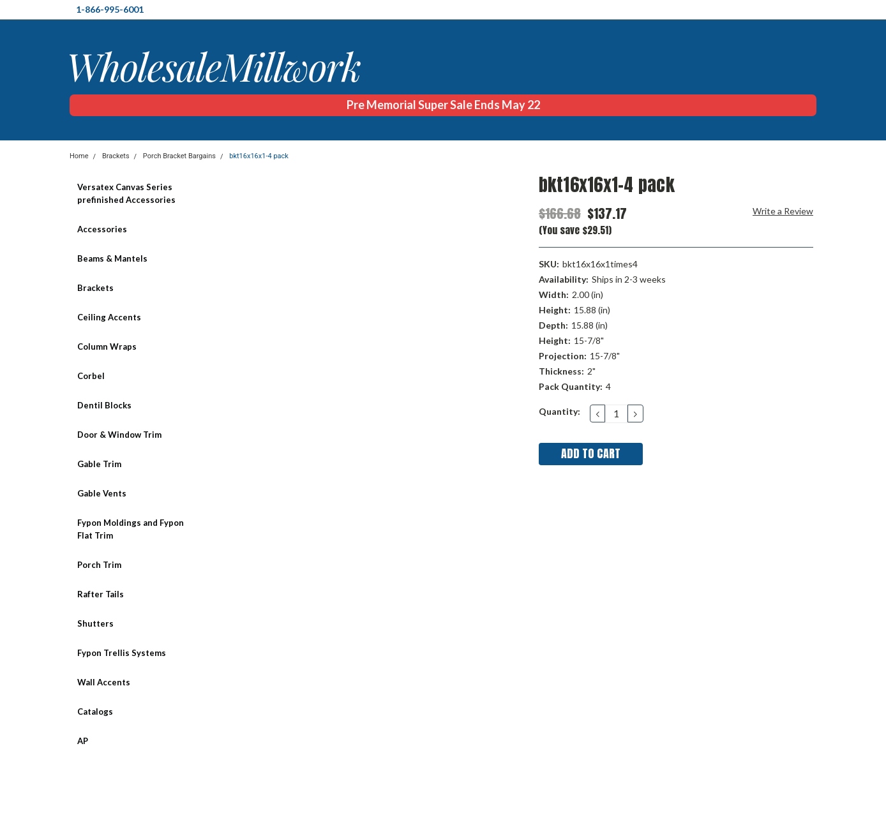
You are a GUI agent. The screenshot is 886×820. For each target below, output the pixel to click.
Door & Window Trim (119, 434)
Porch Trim (99, 565)
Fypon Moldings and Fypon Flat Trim (130, 529)
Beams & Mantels (112, 258)
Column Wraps (107, 346)
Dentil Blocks (104, 405)
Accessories (102, 229)
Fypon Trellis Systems (121, 653)
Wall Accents (103, 682)
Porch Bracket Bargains (179, 156)
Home (79, 156)
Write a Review (783, 210)
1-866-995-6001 (110, 9)
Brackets (116, 156)
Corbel (91, 376)
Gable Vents (101, 493)
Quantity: (559, 411)
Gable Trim (99, 464)
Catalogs (95, 711)
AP (82, 741)
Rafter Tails (100, 594)
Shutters (95, 623)
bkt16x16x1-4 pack (259, 156)
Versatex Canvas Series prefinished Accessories (126, 193)
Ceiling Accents (109, 317)
